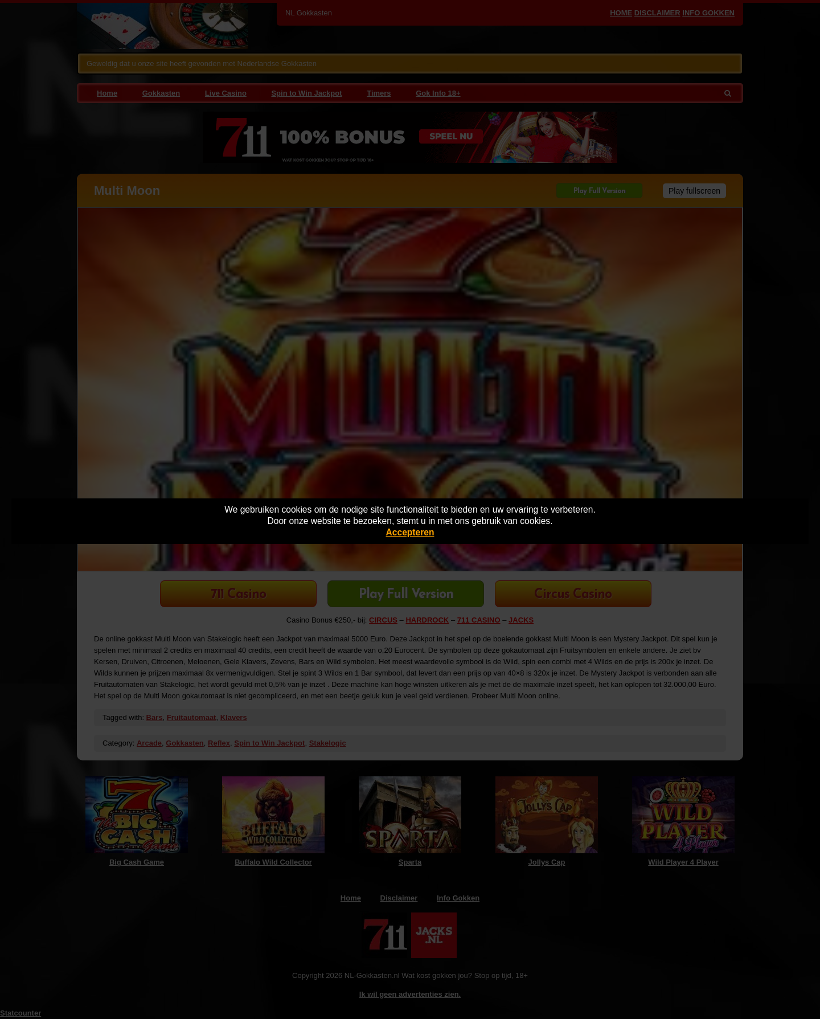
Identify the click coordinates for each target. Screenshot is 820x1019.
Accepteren (410, 532)
